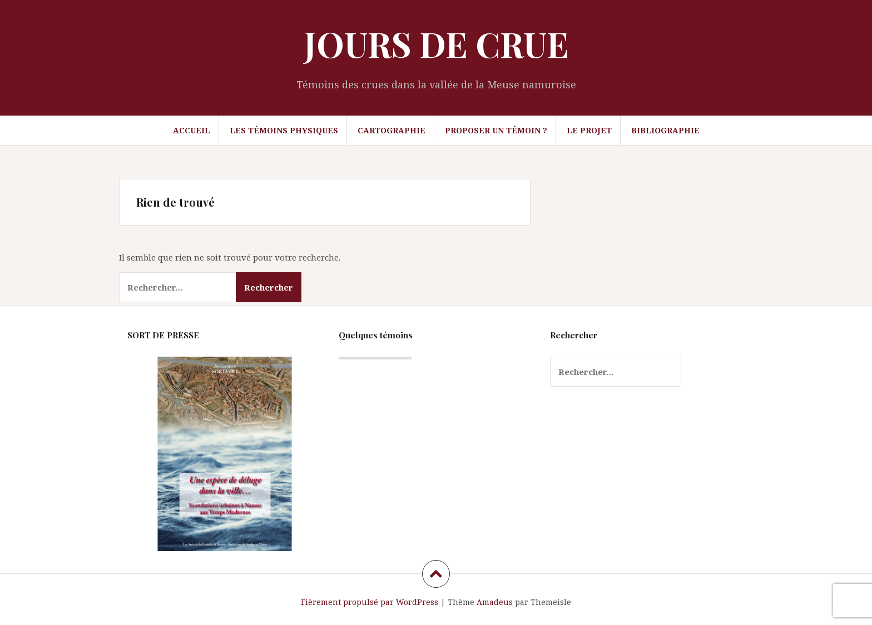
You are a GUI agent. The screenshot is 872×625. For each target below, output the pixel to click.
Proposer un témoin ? (496, 130)
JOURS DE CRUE (436, 44)
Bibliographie (665, 130)
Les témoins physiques (284, 130)
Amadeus (495, 602)
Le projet (589, 130)
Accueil (191, 130)
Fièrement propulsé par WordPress (369, 602)
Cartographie (391, 130)
